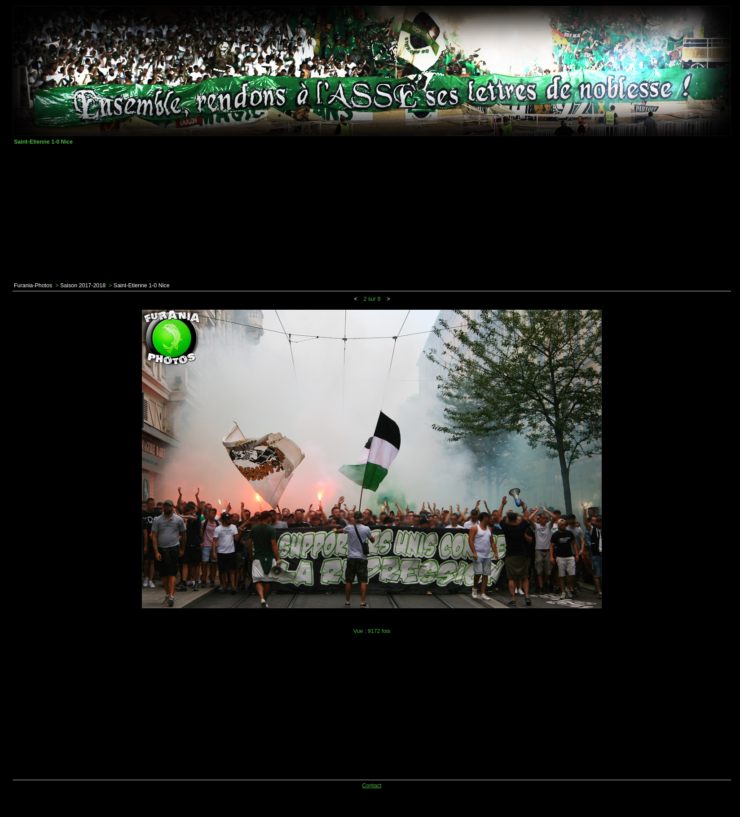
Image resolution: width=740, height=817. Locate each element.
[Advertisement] (371, 214)
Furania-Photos (33, 285)
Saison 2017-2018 (83, 285)
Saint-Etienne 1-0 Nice (142, 285)
